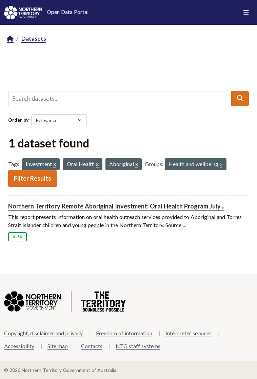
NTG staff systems (138, 346)
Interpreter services (188, 333)
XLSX (17, 236)
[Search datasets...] (120, 98)
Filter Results (32, 178)
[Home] (10, 39)
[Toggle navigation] (246, 12)
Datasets (33, 38)
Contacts (91, 346)
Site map (57, 346)
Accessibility (19, 346)
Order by (18, 119)
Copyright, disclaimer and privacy (43, 333)
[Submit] (240, 98)
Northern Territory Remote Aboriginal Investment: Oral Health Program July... (116, 206)
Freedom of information (124, 333)
